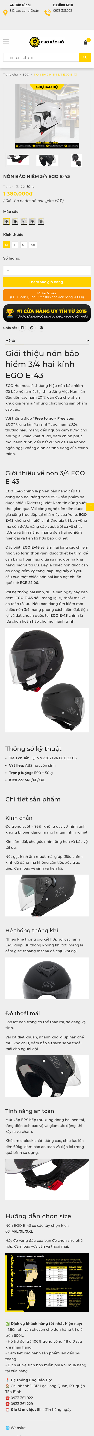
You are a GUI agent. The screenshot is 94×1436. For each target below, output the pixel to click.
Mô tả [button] (47, 341)
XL (23, 245)
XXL (33, 245)
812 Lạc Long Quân (24, 11)
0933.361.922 (62, 11)
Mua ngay (47, 295)
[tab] (47, 340)
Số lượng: (11, 258)
